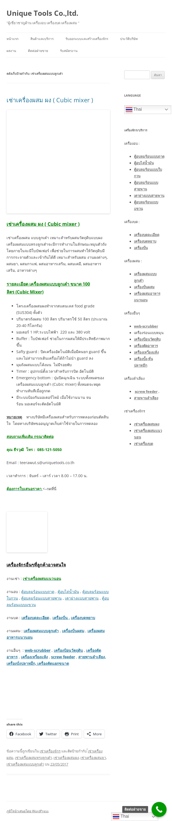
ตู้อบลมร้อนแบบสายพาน (41, 598)
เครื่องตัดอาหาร (146, 345)
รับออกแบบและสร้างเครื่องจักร (86, 38)
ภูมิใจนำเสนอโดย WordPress (28, 811)
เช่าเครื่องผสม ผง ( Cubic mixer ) (50, 100)
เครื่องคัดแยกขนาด (52, 663)
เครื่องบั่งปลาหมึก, (21, 663)
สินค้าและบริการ (42, 38)
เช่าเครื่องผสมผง (66, 757)
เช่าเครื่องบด (143, 443)
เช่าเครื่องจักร (50, 751)
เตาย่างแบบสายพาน (82, 598)
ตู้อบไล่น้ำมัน (68, 591)
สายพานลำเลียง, (92, 656)
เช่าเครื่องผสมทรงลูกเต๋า (33, 757)
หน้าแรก (12, 38)
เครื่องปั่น (141, 247)
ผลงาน (11, 50)
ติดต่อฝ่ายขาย (38, 50)
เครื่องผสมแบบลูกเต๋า (41, 630)
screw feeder (63, 656)
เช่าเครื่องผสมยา (93, 757)
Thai (134, 109)
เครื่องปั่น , (61, 617)
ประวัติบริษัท (129, 38)
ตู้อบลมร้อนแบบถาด (37, 591)
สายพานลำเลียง (146, 398)
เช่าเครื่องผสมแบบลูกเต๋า (25, 764)
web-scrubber (38, 650)
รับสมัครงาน (68, 50)
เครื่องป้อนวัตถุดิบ (68, 650)
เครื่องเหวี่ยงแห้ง (34, 656)
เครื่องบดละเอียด (35, 617)
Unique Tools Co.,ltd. (42, 13)
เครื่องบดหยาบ (83, 617)
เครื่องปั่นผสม (73, 630)
